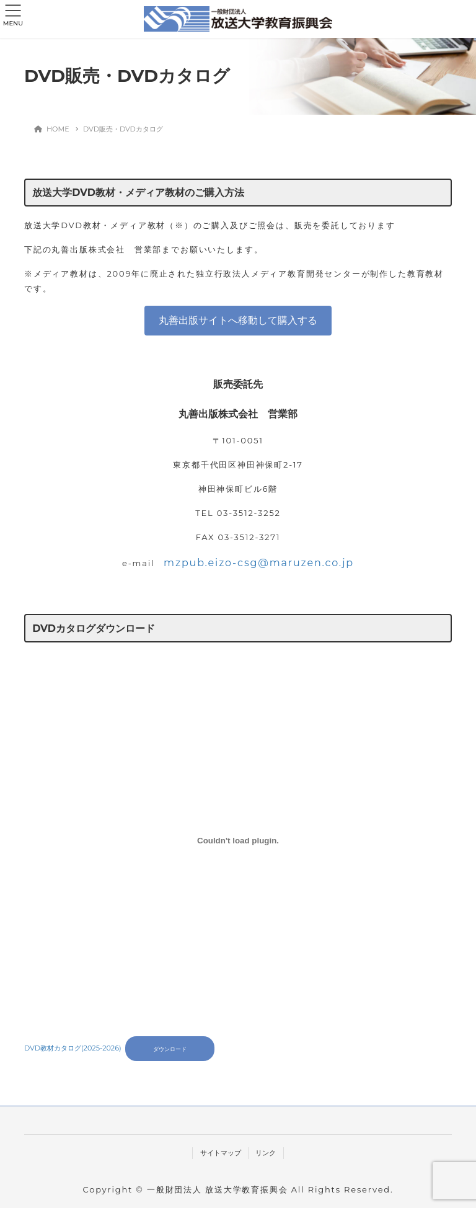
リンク (265, 1152)
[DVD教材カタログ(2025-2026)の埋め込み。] (238, 840)
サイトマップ (220, 1152)
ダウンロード (170, 1049)
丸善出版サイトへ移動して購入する (238, 320)
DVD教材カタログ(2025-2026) (72, 1048)
